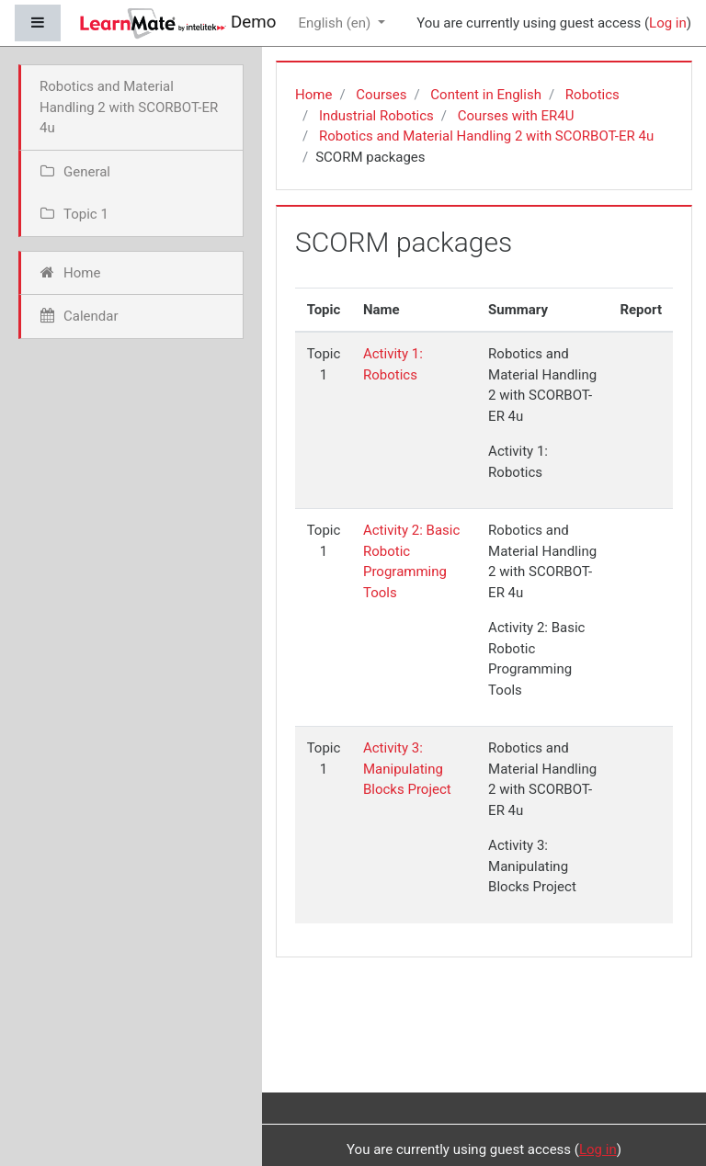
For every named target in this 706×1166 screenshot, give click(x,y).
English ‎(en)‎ (336, 23)
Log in (668, 23)
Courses (381, 94)
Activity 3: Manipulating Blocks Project (407, 769)
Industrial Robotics (376, 116)
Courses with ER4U (516, 116)
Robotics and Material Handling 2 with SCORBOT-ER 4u (486, 136)
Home (313, 94)
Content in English (485, 94)
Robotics (592, 94)
